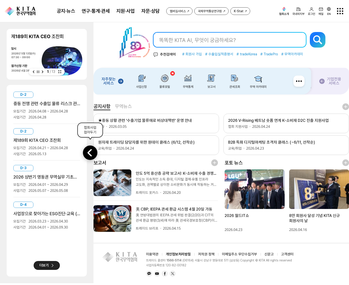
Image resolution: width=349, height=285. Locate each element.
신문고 (269, 256)
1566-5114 (174, 262)
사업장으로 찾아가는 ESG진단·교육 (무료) (46, 213)
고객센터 (287, 256)
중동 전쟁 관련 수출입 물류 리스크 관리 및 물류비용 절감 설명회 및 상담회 (46, 103)
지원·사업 (125, 11)
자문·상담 (150, 11)
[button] (33, 71)
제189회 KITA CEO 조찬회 (37, 140)
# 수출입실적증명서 (224, 54)
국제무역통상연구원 (210, 11)
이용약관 (152, 256)
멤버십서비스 (178, 11)
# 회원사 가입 (196, 54)
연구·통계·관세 (96, 11)
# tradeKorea (251, 54)
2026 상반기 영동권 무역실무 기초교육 (46, 177)
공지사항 (113, 106)
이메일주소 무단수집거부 (239, 256)
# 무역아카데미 (297, 54)
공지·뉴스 (66, 11)
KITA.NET (20, 11)
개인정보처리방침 (178, 256)
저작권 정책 (206, 256)
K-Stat (238, 11)
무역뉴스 (134, 106)
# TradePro (273, 54)
